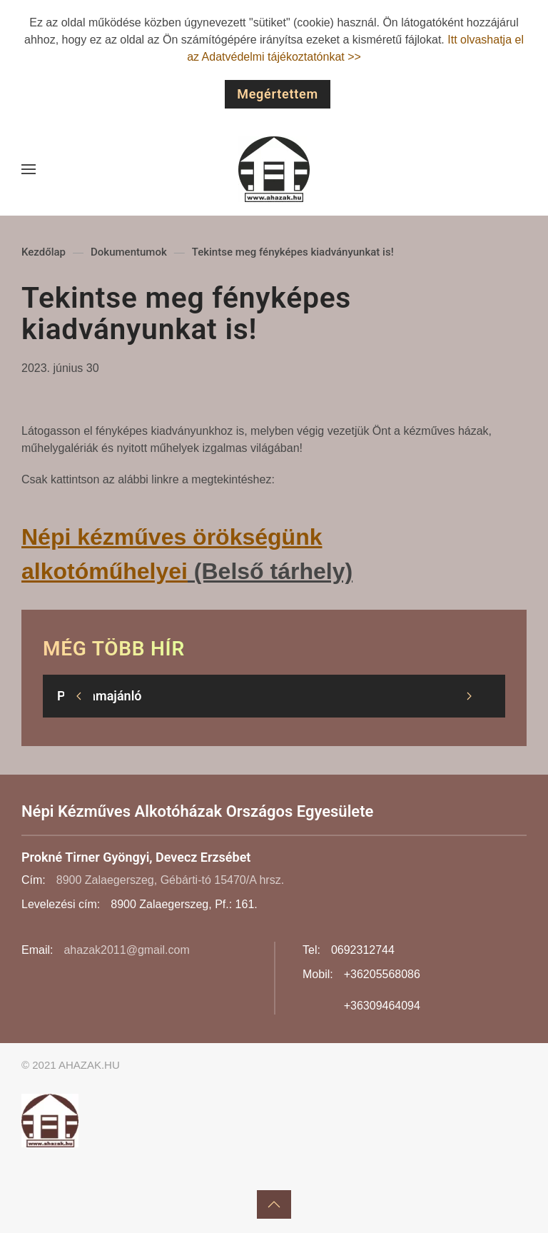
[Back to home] (274, 169)
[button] (28, 169)
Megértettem (277, 93)
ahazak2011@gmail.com (126, 950)
